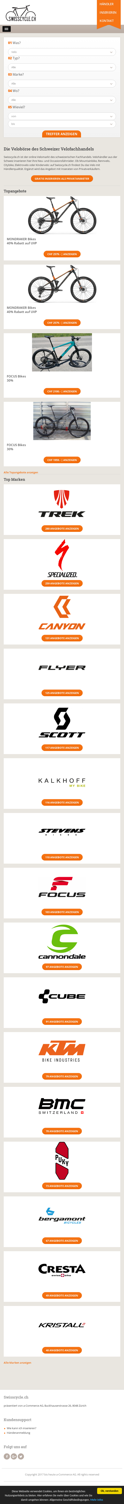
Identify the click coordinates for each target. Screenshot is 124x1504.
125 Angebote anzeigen (62, 693)
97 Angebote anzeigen (62, 967)
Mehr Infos (96, 1500)
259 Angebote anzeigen (62, 583)
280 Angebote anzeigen (62, 528)
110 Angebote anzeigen (62, 857)
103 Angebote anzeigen (62, 912)
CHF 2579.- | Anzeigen (62, 254)
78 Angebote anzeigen (62, 1131)
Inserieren (108, 12)
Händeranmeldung (18, 1433)
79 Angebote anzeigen (62, 1076)
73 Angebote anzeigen (62, 1186)
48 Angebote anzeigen (62, 1350)
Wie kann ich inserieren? (21, 1428)
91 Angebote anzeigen (62, 1021)
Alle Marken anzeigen (17, 1362)
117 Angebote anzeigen (62, 748)
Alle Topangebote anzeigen (21, 472)
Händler (106, 4)
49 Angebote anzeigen (62, 1295)
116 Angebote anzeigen (62, 802)
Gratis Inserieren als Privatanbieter (62, 178)
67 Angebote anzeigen (62, 1241)
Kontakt (106, 21)
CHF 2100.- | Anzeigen (62, 391)
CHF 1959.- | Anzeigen (62, 460)
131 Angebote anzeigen (62, 638)
